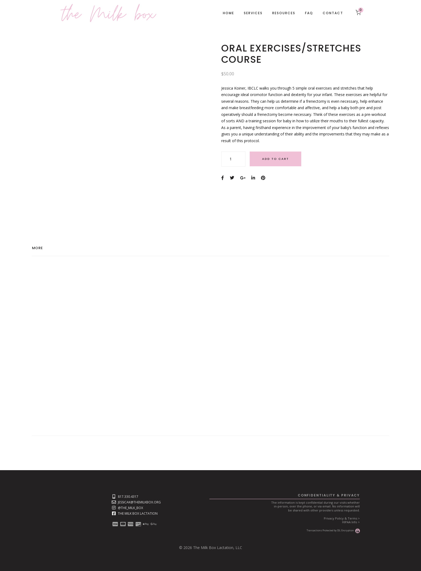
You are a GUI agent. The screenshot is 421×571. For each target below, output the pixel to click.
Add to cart (275, 159)
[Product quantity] (233, 159)
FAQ (309, 13)
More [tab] (37, 248)
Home (228, 13)
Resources (283, 13)
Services (253, 13)
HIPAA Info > (351, 522)
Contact (333, 13)
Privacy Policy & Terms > (342, 518)
